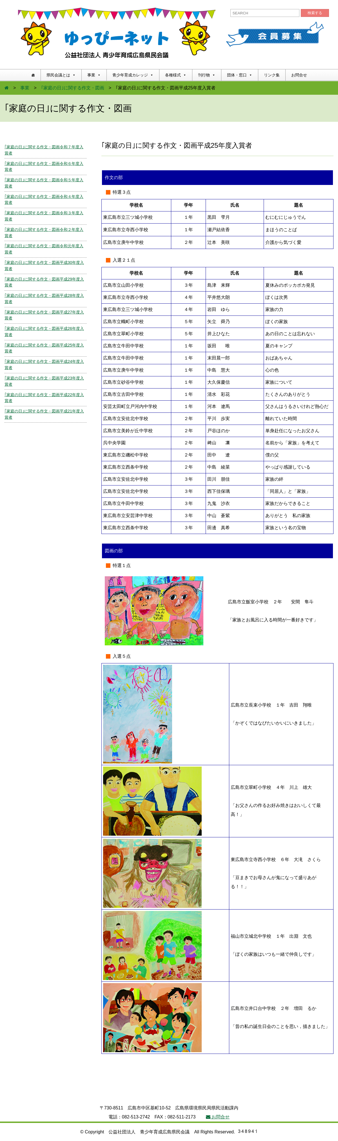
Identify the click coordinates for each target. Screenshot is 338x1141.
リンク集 (272, 75)
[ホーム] (33, 75)
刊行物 (206, 75)
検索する (315, 13)
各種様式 (175, 75)
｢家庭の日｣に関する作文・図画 (72, 87)
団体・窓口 (239, 75)
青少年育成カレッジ (133, 75)
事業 (94, 75)
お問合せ (299, 75)
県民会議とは (61, 75)
